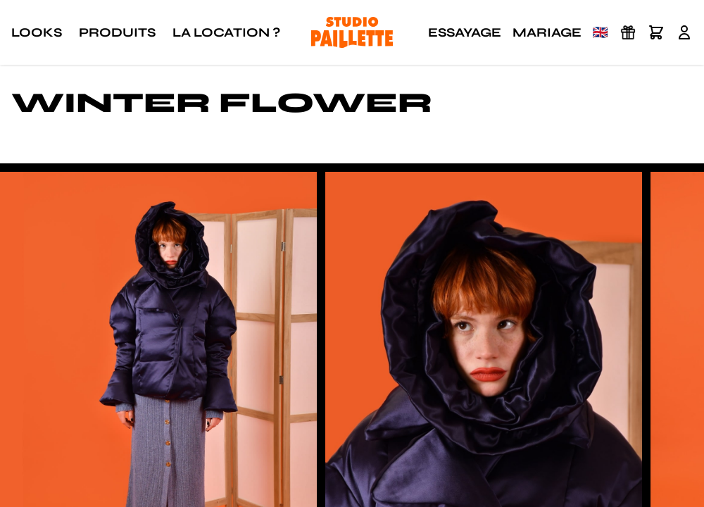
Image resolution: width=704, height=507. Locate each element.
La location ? (226, 32)
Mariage (547, 32)
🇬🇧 (600, 32)
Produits (117, 32)
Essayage (464, 32)
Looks (36, 32)
